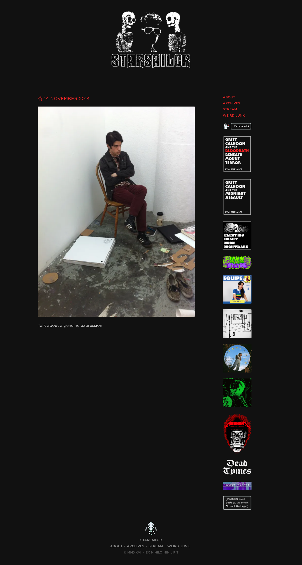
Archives (231, 103)
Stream (230, 109)
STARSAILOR (151, 540)
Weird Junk (234, 115)
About (229, 97)
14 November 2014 (64, 98)
